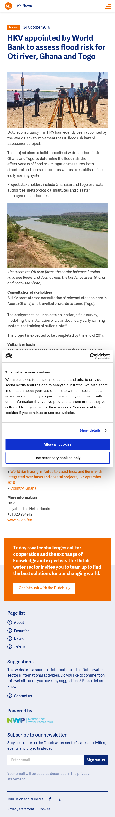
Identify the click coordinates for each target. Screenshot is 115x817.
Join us (19, 647)
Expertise (21, 631)
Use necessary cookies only (57, 458)
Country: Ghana (23, 488)
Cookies (44, 809)
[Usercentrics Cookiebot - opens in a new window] (89, 356)
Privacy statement (20, 809)
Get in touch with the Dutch (44, 588)
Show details (90, 430)
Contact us (23, 696)
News (27, 6)
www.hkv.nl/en (19, 520)
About (19, 623)
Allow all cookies (57, 444)
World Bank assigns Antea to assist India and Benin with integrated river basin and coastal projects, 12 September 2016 (54, 477)
